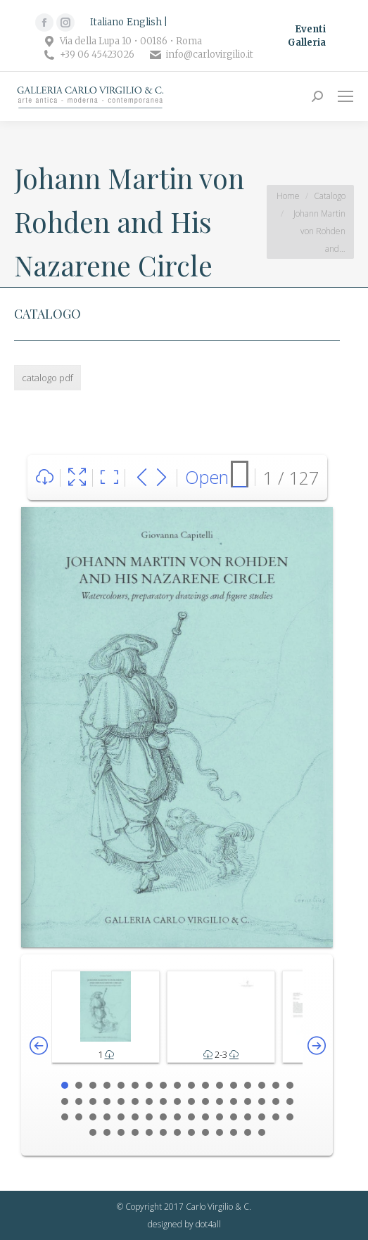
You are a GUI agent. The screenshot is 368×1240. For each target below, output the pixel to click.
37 (92, 1116)
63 (247, 1132)
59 (191, 1132)
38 (106, 1116)
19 (78, 1101)
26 (177, 1101)
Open (207, 477)
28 (205, 1101)
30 (233, 1101)
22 (121, 1101)
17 (289, 1085)
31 (247, 1101)
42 (163, 1116)
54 (121, 1132)
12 (219, 1085)
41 (149, 1116)
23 (135, 1101)
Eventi (310, 29)
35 (64, 1116)
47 (233, 1116)
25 (163, 1101)
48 (247, 1116)
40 (135, 1116)
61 (219, 1132)
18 (64, 1101)
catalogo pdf (47, 377)
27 (191, 1101)
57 (163, 1132)
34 (289, 1101)
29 (219, 1101)
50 (275, 1116)
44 (191, 1116)
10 (191, 1085)
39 (121, 1116)
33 (275, 1101)
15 (261, 1085)
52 (92, 1132)
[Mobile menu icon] (345, 96)
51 (289, 1116)
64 (261, 1132)
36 (78, 1116)
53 (106, 1132)
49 (261, 1116)
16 (275, 1085)
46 (219, 1116)
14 (247, 1085)
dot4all (208, 1224)
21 (106, 1101)
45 (205, 1116)
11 (205, 1085)
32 (261, 1101)
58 (177, 1132)
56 (149, 1132)
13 (233, 1085)
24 (149, 1101)
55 (135, 1132)
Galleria (307, 43)
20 (92, 1101)
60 (205, 1132)
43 (177, 1116)
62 (233, 1132)
